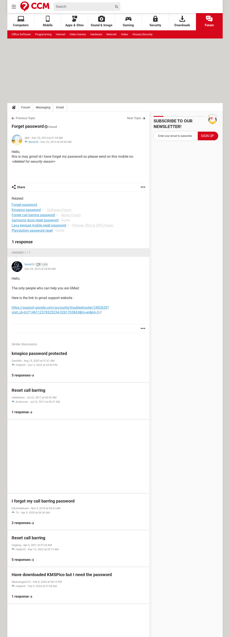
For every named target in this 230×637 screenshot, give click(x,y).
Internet (60, 34)
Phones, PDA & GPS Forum (92, 225)
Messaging (43, 107)
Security (155, 21)
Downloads (182, 21)
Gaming (128, 21)
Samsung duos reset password (35, 220)
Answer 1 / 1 (21, 252)
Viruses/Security (142, 34)
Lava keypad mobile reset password (39, 225)
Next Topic (134, 118)
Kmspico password (26, 210)
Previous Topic (25, 118)
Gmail (60, 107)
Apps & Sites (74, 21)
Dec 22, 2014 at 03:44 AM (55, 141)
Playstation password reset (32, 230)
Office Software (21, 34)
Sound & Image (101, 21)
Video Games (78, 34)
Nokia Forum (71, 215)
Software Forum (59, 210)
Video (124, 34)
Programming (43, 34)
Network (111, 34)
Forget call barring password (33, 215)
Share (21, 187)
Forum (209, 21)
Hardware (96, 34)
